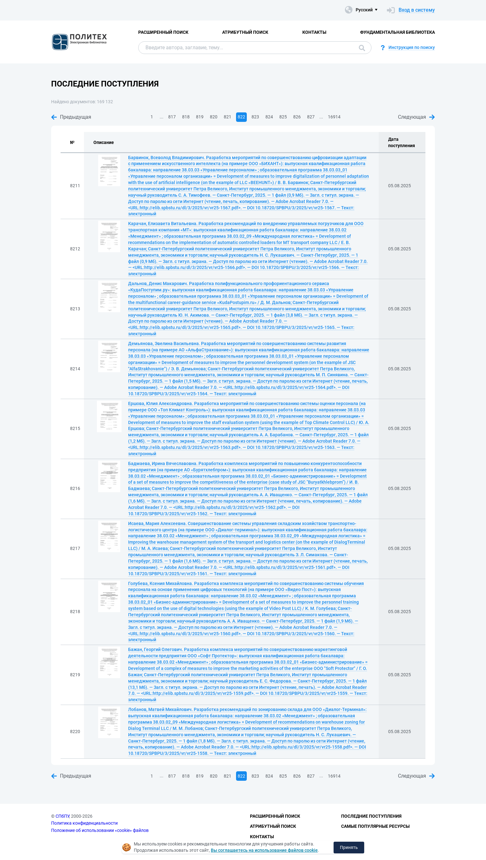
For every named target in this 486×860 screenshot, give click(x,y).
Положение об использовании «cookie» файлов (100, 830)
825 (283, 116)
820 (213, 116)
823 (255, 116)
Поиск (362, 48)
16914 (334, 116)
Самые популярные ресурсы (375, 826)
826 (297, 116)
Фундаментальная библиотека (397, 32)
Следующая (416, 117)
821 (227, 116)
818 (186, 116)
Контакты (314, 32)
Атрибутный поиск (245, 32)
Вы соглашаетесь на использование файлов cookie (264, 850)
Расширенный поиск (163, 32)
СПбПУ (62, 816)
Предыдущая (71, 117)
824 (269, 116)
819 (200, 116)
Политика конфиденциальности (84, 823)
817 (172, 116)
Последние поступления (371, 816)
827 (311, 116)
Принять (349, 847)
